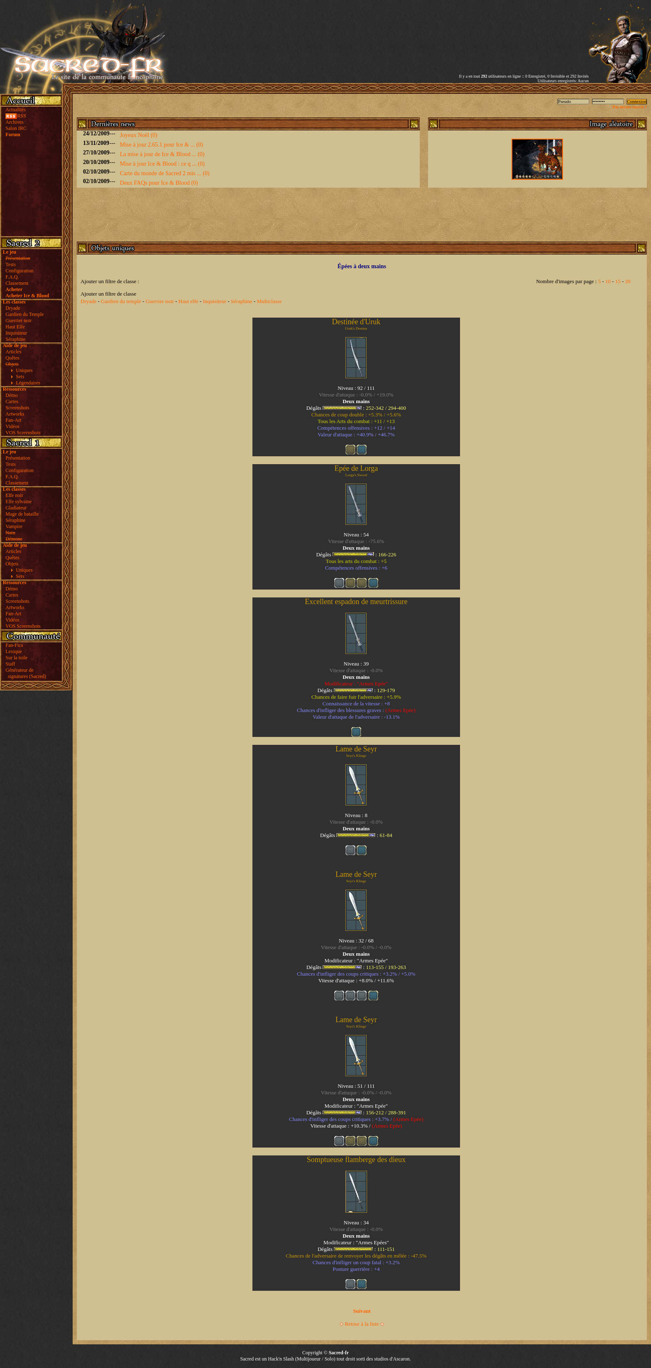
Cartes (11, 401)
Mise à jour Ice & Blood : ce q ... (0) (162, 164)
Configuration (19, 271)
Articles (13, 352)
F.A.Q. (12, 277)
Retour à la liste (362, 1324)
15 (618, 281)
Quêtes (12, 358)
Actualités (15, 110)
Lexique (13, 651)
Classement (16, 283)
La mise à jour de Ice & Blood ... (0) (162, 154)
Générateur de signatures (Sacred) (24, 673)
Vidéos (12, 426)
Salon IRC (15, 128)
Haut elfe (188, 301)
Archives (14, 122)
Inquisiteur (16, 333)
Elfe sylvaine (18, 501)
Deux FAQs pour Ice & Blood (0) (159, 183)
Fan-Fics (14, 645)
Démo (11, 395)
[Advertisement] (491, 30)
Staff (10, 664)
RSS (15, 116)
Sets (20, 376)
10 (608, 281)
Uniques (24, 370)
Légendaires (28, 383)
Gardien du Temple (24, 314)
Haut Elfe (14, 327)
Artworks (14, 414)
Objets (11, 564)
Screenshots (17, 408)
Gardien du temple (121, 301)
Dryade (12, 308)
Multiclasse (269, 301)
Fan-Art (13, 420)
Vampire (13, 526)
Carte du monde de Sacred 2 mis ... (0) (165, 173)
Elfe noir (14, 495)
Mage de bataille (22, 514)
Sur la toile (16, 658)
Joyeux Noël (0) (138, 135)
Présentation (17, 458)
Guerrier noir (18, 320)
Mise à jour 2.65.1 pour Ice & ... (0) (161, 145)
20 (627, 281)
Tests (10, 264)
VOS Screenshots (22, 433)
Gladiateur (16, 508)
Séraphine (15, 339)
